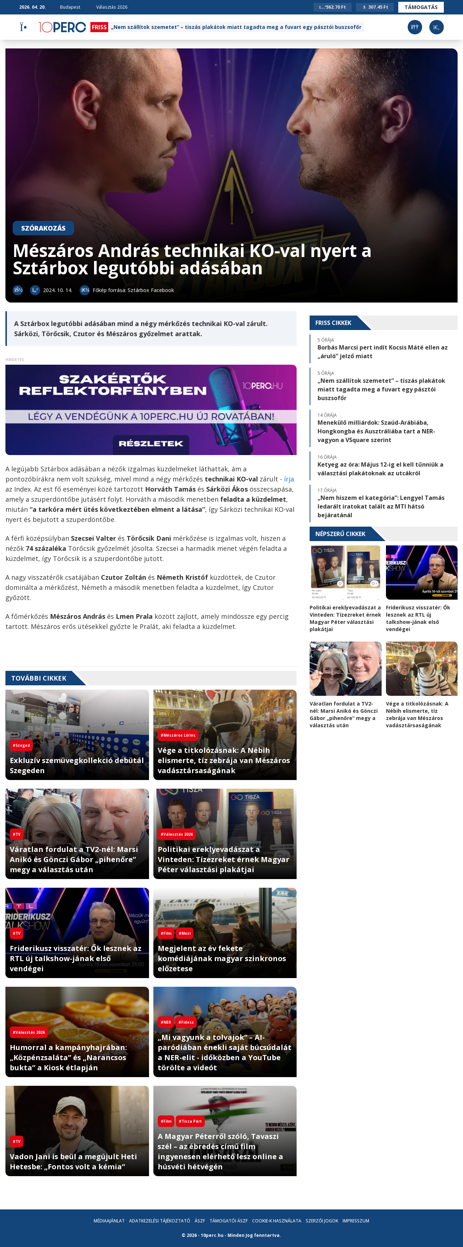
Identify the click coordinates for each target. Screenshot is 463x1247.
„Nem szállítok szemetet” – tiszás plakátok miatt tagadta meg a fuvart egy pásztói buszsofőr (236, 26)
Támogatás (421, 7)
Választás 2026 (109, 7)
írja (289, 479)
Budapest (67, 7)
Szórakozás (43, 228)
